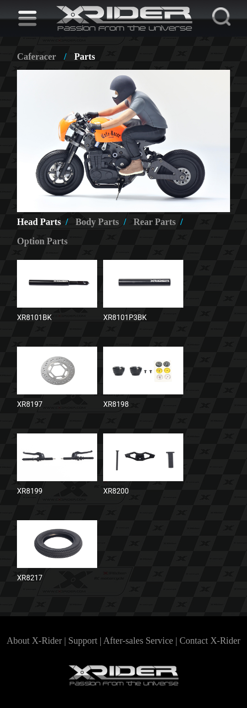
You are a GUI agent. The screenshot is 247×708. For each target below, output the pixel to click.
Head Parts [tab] (42, 222)
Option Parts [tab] (42, 241)
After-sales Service (138, 640)
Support (82, 640)
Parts (84, 56)
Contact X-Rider (210, 640)
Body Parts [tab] (101, 222)
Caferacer (36, 56)
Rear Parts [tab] (158, 222)
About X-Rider (34, 640)
